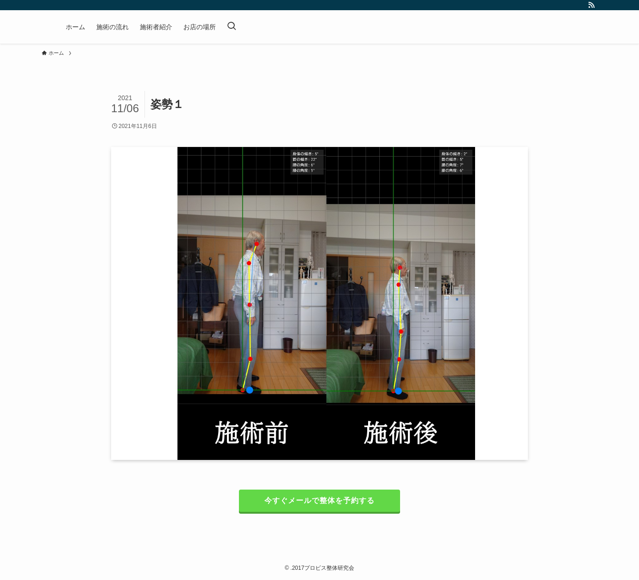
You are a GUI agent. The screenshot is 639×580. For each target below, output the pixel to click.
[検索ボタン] (231, 27)
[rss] (591, 5)
